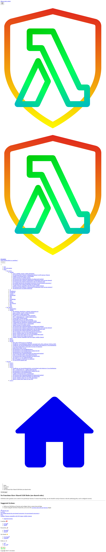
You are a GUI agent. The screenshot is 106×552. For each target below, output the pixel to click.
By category (9, 307)
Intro (5, 266)
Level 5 (11, 380)
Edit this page (5, 510)
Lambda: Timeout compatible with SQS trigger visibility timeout (28, 285)
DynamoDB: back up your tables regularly (23, 319)
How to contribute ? (13, 260)
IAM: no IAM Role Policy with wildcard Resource (25, 354)
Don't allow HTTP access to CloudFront (22, 342)
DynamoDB (12, 295)
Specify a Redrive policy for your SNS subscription (25, 333)
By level (9, 361)
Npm (5, 525)
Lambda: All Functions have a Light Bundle (23, 276)
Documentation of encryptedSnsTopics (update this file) (26, 350)
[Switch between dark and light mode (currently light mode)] (3, 262)
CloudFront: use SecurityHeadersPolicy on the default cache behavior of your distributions (34, 345)
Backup (11, 302)
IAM (11, 306)
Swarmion (7, 537)
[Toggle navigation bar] (2, 3)
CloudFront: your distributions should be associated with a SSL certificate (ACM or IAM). (34, 344)
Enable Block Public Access (19, 348)
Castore (6, 538)
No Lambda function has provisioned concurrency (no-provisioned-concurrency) (32, 283)
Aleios (6, 531)
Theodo (6, 530)
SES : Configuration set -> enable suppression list (25, 317)
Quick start (3, 260)
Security (12, 341)
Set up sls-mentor (8, 268)
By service (9, 271)
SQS (11, 298)
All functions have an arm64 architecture (22, 288)
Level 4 (11, 367)
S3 (10, 289)
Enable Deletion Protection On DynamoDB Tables (25, 321)
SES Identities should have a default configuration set (25, 311)
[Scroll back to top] (1, 264)
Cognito (12, 294)
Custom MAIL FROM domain (20, 318)
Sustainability (13, 308)
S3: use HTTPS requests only (20, 360)
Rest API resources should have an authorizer (23, 359)
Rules (5, 269)
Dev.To (6, 544)
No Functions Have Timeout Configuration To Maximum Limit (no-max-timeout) (32, 280)
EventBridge (13, 299)
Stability (12, 310)
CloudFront (12, 292)
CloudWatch (13, 291)
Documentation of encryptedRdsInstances (23, 349)
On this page (4, 492)
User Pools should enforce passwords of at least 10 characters (27, 346)
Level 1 (11, 363)
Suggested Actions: (8, 518)
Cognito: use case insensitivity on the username (24, 315)
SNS (11, 296)
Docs (7, 260)
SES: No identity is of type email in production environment (27, 331)
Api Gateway (13, 303)
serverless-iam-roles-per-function (40, 507)
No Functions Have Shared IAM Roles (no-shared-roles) (26, 284)
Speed (11, 338)
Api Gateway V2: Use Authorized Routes (22, 357)
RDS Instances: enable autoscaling (21, 314)
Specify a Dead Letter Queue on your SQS (23, 335)
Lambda (12, 272)
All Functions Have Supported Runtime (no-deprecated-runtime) (28, 279)
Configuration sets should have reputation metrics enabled (27, 322)
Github (6, 523)
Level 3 (11, 365)
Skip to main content (6, 1)
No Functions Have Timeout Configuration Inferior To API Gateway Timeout (31, 275)
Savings (11, 340)
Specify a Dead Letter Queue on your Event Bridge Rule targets (28, 334)
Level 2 (11, 364)
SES (11, 304)
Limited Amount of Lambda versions (21, 277)
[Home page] (54, 484)
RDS (11, 300)
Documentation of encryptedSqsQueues (22, 352)
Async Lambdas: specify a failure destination (23, 273)
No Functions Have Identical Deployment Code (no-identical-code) (29, 281)
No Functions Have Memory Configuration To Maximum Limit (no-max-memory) (32, 287)
